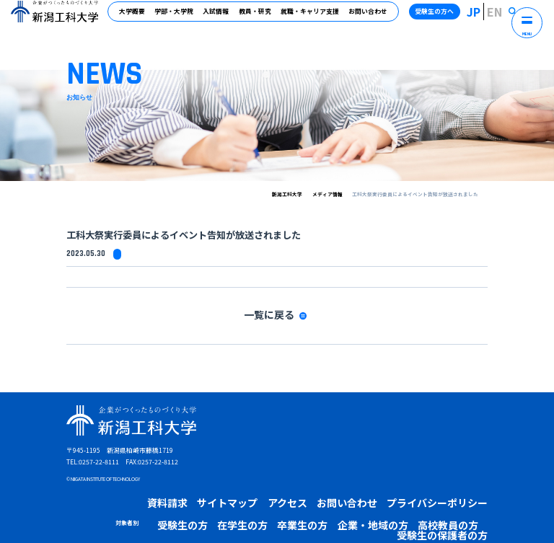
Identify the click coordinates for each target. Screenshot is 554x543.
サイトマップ (191, 481)
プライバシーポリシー (336, 481)
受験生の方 (122, 500)
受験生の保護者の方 (343, 500)
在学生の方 (161, 500)
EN (502, 17)
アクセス (234, 481)
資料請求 (150, 481)
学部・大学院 (180, 17)
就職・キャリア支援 (315, 17)
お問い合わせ (373, 17)
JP (487, 17)
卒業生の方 (199, 500)
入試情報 (222, 17)
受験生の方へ (450, 17)
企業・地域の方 (244, 500)
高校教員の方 (290, 500)
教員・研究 (261, 17)
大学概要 (138, 17)
